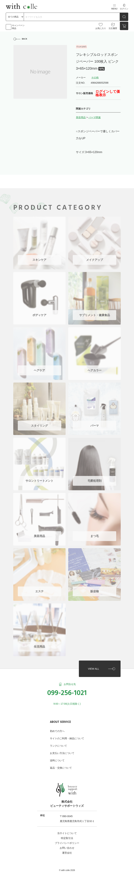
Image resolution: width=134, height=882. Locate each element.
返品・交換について (61, 766)
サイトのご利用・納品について (67, 737)
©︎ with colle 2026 (67, 869)
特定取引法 (67, 836)
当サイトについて (67, 832)
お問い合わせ (67, 846)
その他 (95, 77)
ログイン (124, 7)
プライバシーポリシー (67, 841)
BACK (24, 39)
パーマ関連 (94, 117)
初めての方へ (57, 729)
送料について (57, 759)
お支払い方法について (62, 751)
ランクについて (58, 744)
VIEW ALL (93, 667)
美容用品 (81, 117)
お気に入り (100, 26)
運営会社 (67, 851)
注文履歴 (113, 26)
